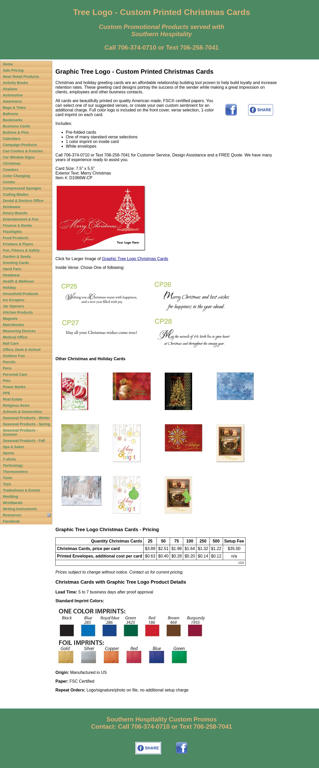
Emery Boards (15, 213)
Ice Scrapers (13, 300)
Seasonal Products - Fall (24, 441)
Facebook (11, 521)
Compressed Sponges (22, 188)
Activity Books (15, 83)
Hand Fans (12, 269)
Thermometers (15, 472)
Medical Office (15, 337)
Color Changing (16, 176)
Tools (7, 478)
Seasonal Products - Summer (20, 432)
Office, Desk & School (21, 350)
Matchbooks (13, 325)
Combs (9, 182)
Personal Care (15, 374)
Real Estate (12, 399)
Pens (7, 368)
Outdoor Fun (14, 356)
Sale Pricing (13, 70)
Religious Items (16, 405)
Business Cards (16, 126)
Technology (13, 465)
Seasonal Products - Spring (26, 424)
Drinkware (11, 207)
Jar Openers (13, 306)
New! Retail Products (21, 76)
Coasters (10, 170)
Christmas (11, 163)
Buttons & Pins (16, 132)
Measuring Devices (19, 331)
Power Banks (14, 387)
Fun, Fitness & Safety (21, 250)
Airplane (10, 89)
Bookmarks (13, 120)
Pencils (9, 362)
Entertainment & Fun (21, 219)
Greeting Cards (16, 263)
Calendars (11, 139)
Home (8, 64)
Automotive (13, 95)
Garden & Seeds (17, 256)
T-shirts (9, 459)
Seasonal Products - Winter (26, 418)
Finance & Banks (17, 225)
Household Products (20, 294)
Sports (8, 453)
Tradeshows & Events (21, 490)
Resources (12, 515)
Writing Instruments (20, 509)
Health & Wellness (18, 281)
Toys (7, 484)
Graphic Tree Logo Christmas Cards (135, 259)
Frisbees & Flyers (18, 244)
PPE (6, 393)
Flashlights (12, 232)
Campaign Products (20, 145)
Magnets (10, 319)
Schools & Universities (22, 412)
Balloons (10, 114)
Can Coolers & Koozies (23, 151)
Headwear (11, 275)
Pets (7, 381)
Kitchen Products (18, 312)
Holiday (9, 287)
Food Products (15, 238)
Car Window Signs (19, 157)
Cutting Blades (15, 194)
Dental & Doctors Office (23, 201)
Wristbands (13, 503)
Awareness (12, 101)
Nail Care (11, 343)
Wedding (10, 496)
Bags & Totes (14, 108)
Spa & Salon (13, 447)
